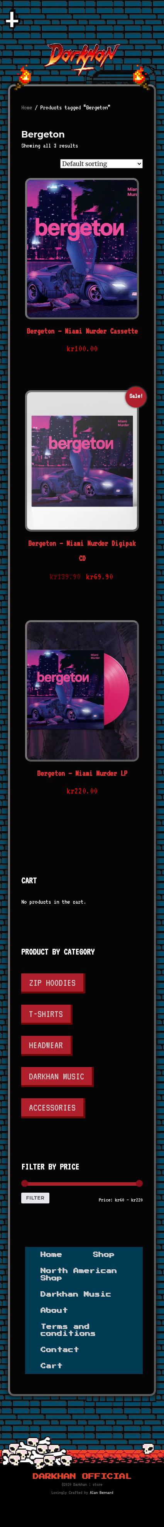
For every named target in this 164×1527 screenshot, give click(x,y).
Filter (35, 1198)
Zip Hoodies (52, 982)
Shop (104, 1254)
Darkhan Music (56, 1076)
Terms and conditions (68, 1330)
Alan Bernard (101, 1492)
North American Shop (79, 1274)
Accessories (52, 1107)
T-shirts (46, 1013)
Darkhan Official (82, 1476)
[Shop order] (101, 163)
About (54, 1310)
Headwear (46, 1045)
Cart (52, 1366)
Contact (60, 1349)
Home (26, 107)
